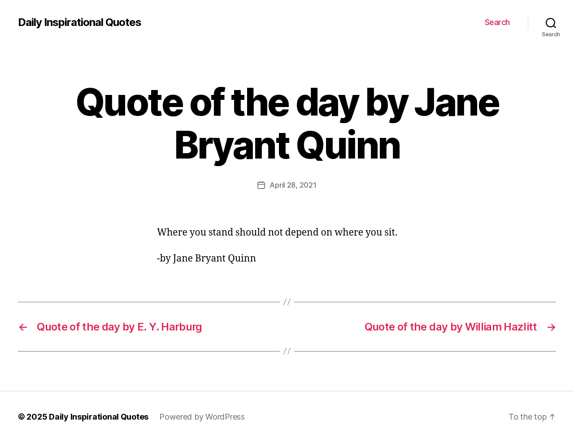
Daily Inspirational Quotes (79, 22)
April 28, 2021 (293, 184)
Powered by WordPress (202, 416)
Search (497, 22)
